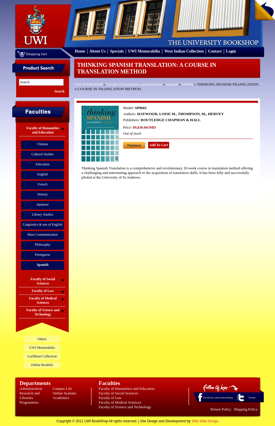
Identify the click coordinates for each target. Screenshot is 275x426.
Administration (31, 388)
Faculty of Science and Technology (125, 407)
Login (231, 51)
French (42, 184)
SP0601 (187, 84)
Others (42, 339)
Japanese (43, 204)
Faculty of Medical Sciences (120, 402)
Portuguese (42, 255)
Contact (214, 51)
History (42, 194)
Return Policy (221, 409)
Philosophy (42, 245)
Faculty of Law (110, 398)
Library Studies (42, 214)
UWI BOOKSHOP (88, 84)
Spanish (172, 84)
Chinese (42, 144)
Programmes (29, 402)
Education (43, 164)
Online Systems (64, 393)
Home (80, 51)
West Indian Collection (184, 51)
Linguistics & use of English (42, 224)
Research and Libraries (30, 395)
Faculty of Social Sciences (118, 393)
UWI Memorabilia (144, 51)
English (42, 174)
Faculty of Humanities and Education (134, 84)
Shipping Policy (246, 409)
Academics (61, 398)
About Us (97, 51)
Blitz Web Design (205, 421)
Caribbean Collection (42, 356)
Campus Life (62, 388)
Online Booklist (42, 365)
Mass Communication (42, 235)
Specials (117, 51)
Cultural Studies (42, 154)
